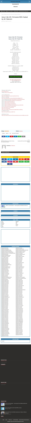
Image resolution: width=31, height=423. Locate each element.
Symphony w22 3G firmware (5, 328)
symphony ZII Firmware (19, 307)
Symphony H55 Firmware (19, 284)
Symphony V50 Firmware (5, 300)
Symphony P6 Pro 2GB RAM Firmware (21, 278)
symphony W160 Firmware (19, 308)
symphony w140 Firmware (19, 309)
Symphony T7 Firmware (5, 275)
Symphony (17, 221)
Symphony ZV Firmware (5, 306)
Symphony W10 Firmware (5, 335)
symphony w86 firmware (19, 314)
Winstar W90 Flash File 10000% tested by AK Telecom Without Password (16, 413)
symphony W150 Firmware (5, 309)
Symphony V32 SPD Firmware (6, 263)
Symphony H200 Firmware (19, 281)
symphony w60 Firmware (19, 324)
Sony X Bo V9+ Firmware (15, 133)
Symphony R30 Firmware (5, 254)
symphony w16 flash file (19, 332)
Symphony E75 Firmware (19, 288)
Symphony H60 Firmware (5, 284)
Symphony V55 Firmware (5, 299)
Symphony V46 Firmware (5, 301)
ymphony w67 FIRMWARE (19, 322)
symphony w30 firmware (5, 327)
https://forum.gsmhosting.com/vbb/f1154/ (8, 111)
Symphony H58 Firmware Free (20, 285)
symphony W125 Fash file (5, 311)
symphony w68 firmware (5, 322)
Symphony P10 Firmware (19, 275)
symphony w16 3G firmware (5, 332)
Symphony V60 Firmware (19, 298)
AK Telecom (4, 21)
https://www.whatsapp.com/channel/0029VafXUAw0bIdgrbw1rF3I (12, 98)
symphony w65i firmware (19, 323)
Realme (3, 222)
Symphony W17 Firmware (19, 331)
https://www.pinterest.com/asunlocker (8, 107)
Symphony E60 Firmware (5, 289)
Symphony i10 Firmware (19, 265)
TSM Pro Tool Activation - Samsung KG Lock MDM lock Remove (17, 205)
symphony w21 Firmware (19, 329)
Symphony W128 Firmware (19, 310)
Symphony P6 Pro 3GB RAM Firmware (7, 277)
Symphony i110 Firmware (19, 253)
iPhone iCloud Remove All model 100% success (13, 407)
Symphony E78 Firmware (19, 287)
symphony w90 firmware (5, 314)
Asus (16, 223)
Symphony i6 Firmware (19, 261)
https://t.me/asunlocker (9, 92)
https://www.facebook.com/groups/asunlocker (17, 99)
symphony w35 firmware (19, 325)
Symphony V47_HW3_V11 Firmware (20, 251)
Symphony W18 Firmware (5, 331)
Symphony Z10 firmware (19, 255)
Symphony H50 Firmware (5, 285)
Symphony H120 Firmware (5, 283)
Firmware (5, 14)
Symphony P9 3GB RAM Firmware (6, 255)
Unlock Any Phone (16, 11)
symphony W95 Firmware (5, 312)
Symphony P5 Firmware (19, 279)
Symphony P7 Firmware (19, 276)
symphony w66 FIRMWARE (5, 323)
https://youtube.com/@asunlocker (10, 106)
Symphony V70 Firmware (5, 298)
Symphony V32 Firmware (19, 302)
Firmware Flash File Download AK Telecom (15, 4)
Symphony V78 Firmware (19, 257)
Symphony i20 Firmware (5, 265)
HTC (2, 225)
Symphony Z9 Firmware (19, 260)
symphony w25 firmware (19, 327)
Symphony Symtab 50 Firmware (20, 266)
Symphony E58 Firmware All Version (20, 289)
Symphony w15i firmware (19, 333)
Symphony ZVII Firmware (19, 304)
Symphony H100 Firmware (19, 283)
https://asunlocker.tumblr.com (10, 101)
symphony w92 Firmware (5, 313)
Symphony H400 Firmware (5, 280)
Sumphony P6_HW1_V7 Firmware (6, 278)
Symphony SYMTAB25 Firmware (20, 252)
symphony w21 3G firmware (5, 329)
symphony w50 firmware (5, 325)
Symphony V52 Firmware (19, 299)
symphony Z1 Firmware (5, 308)
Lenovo (17, 225)
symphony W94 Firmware (19, 312)
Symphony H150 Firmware (19, 282)
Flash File (7, 133)
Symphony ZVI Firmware (5, 305)
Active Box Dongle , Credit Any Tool (23, 11)
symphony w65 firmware (5, 324)
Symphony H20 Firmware (5, 286)
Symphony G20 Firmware (5, 262)
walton (2, 226)
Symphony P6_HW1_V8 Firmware (20, 277)
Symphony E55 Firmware (19, 290)
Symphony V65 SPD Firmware (20, 262)
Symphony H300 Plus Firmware (20, 256)
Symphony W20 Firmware (5, 330)
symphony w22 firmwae (19, 328)
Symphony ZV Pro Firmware (19, 305)
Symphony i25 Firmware (19, 264)
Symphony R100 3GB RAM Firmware (6, 264)
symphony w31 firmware (19, 326)
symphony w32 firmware (5, 326)
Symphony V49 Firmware (19, 300)
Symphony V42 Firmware (5, 258)
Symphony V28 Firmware (19, 303)
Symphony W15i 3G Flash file (5, 333)
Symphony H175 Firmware (5, 282)
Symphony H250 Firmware (5, 281)
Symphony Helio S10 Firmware (6, 256)
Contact (11, 11)
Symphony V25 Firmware (5, 304)
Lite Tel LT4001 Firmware (5, 257)
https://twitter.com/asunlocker (10, 102)
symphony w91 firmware (19, 313)
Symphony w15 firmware (5, 334)
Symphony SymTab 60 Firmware (6, 266)
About (7, 11)
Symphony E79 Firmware (5, 287)
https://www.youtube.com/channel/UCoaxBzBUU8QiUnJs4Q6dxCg (12, 109)
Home (3, 11)
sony (10, 133)
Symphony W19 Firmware (19, 330)
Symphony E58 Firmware (5, 290)
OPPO (16, 222)
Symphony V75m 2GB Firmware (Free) (7, 251)
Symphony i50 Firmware (19, 263)
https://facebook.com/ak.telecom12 (15, 100)
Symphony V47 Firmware (19, 258)
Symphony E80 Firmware (19, 286)
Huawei (3, 224)
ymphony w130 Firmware (5, 310)
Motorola (17, 224)
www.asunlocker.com (5, 91)
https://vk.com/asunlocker (6, 108)
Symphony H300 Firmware (19, 280)
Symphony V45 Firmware (19, 301)
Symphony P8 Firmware (5, 276)
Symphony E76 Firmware (5, 288)
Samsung (3, 223)
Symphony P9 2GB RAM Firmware (20, 254)
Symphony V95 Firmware (5, 259)
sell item (3, 341)
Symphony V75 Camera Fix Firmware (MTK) (7, 252)
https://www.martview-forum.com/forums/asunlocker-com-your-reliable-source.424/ (15, 115)
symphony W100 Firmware (19, 311)
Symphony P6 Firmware (5, 279)
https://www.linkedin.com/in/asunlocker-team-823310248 (14, 105)
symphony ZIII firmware (5, 307)
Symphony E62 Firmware (5, 260)
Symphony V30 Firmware (5, 303)
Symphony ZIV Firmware (19, 306)
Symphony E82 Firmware (5, 261)
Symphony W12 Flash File (19, 334)
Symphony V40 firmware (5, 302)
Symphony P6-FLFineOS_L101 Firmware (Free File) (8, 253)
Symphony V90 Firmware (19, 259)
